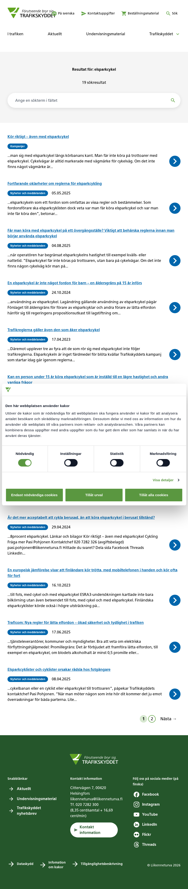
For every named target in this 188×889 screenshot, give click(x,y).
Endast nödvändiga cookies (34, 495)
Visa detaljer (163, 480)
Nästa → (168, 718)
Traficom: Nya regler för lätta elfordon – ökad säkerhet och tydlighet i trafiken (75, 622)
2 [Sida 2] (152, 718)
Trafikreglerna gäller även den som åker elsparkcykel (53, 330)
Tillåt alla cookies (153, 495)
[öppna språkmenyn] (63, 13)
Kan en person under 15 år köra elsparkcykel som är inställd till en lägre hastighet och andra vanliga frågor (87, 380)
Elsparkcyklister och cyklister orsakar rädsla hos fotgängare (59, 669)
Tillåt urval (94, 495)
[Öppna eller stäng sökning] (172, 13)
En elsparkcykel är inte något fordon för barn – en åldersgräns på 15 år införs (74, 283)
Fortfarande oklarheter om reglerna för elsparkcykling (54, 183)
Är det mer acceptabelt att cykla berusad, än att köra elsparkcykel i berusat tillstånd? (81, 517)
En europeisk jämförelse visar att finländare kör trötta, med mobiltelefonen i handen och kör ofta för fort (92, 573)
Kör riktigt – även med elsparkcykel (38, 136)
